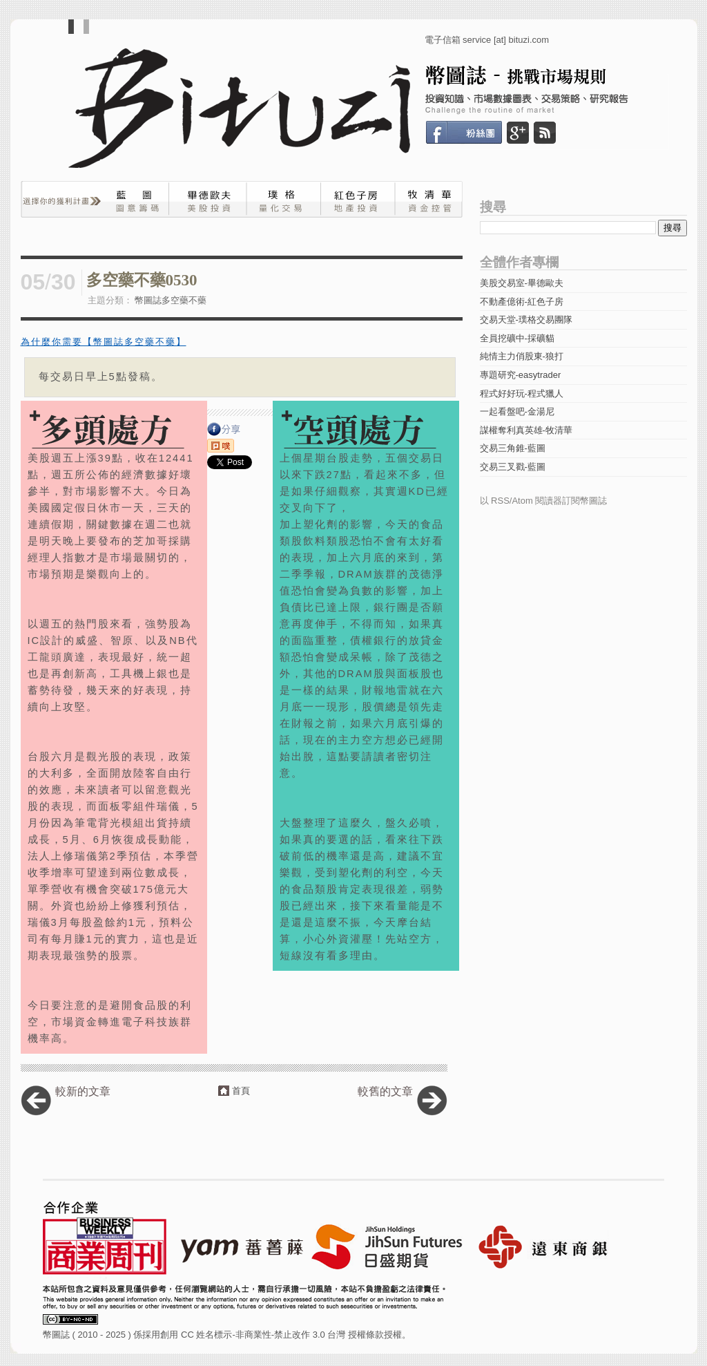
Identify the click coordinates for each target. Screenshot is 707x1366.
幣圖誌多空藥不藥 (170, 300)
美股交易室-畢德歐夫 (521, 283)
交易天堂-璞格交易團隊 (526, 319)
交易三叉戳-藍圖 (512, 467)
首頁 (241, 1090)
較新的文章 (82, 1091)
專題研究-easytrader (520, 375)
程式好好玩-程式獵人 (521, 393)
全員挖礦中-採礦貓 (517, 338)
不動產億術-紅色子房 (521, 301)
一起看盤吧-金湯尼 (517, 411)
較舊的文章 (385, 1091)
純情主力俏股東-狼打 (521, 356)
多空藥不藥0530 (141, 280)
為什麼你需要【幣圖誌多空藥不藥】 (103, 341)
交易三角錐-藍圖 (512, 448)
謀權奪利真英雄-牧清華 (526, 430)
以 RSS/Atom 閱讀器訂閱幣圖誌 (544, 500)
